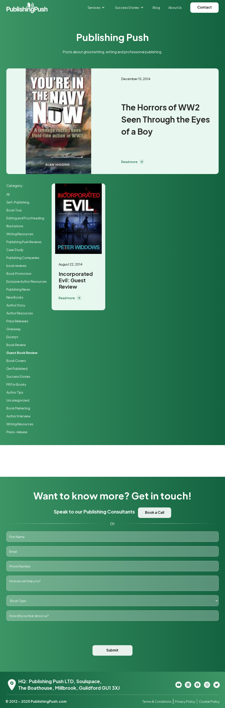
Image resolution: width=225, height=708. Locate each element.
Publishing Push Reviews (24, 242)
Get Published (16, 369)
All (8, 194)
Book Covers (16, 361)
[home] (26, 7)
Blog (156, 7)
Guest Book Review (22, 353)
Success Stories (18, 377)
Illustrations (14, 226)
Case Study (15, 250)
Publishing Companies (22, 258)
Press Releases (17, 321)
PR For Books (16, 385)
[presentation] (112, 639)
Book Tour (14, 211)
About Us (175, 7)
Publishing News (18, 290)
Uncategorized (17, 401)
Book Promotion (18, 274)
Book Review (16, 345)
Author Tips (14, 393)
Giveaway (13, 329)
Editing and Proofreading (25, 218)
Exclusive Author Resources (26, 282)
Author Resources (19, 313)
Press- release (16, 432)
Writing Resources (19, 234)
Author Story (15, 306)
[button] (96, 7)
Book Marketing (18, 409)
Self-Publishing (17, 203)
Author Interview (18, 416)
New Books (14, 298)
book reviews (16, 266)
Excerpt (12, 337)
